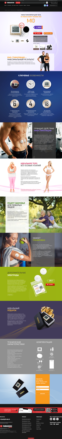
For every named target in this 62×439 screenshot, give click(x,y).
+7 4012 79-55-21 (53, 2)
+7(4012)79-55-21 (5, 419)
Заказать (42, 393)
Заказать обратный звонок (54, 3)
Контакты (28, 5)
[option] (12, 41)
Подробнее (10, 294)
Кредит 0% (38, 425)
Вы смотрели (31, 438)
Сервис (24, 5)
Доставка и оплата (15, 5)
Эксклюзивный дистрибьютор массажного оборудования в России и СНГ (48, 0)
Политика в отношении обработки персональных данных (6, 422)
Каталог (37, 421)
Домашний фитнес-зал (53, 5)
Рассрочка (21, 5)
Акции (5, 5)
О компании (9, 5)
